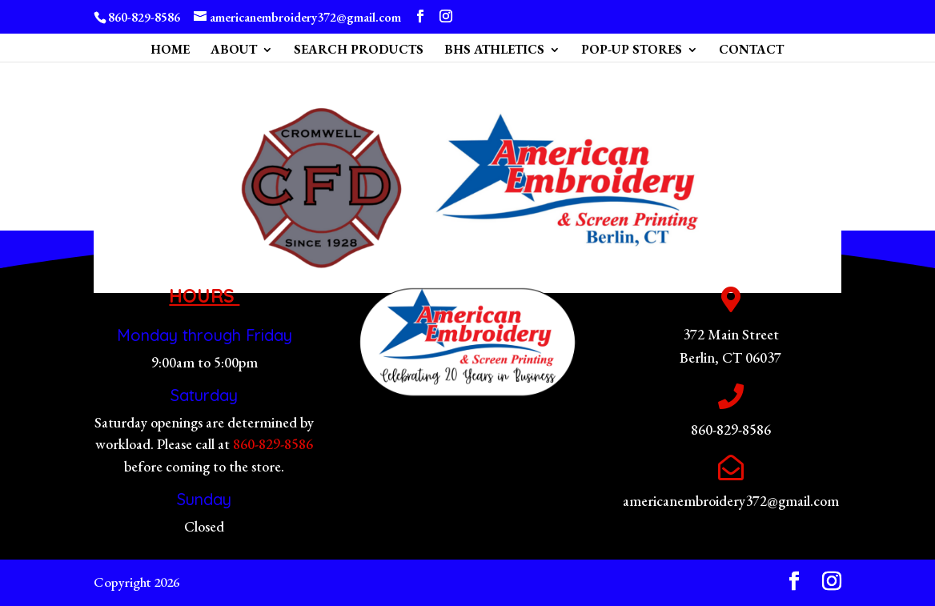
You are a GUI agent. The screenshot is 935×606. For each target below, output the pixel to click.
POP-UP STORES (631, 51)
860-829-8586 (273, 444)
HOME (170, 51)
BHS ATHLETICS (494, 51)
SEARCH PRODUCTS (358, 51)
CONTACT (751, 51)
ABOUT (234, 51)
